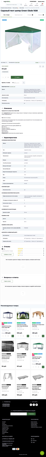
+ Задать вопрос (7, 281)
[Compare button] (43, 66)
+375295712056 (6, 405)
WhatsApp (34, 440)
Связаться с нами (5, 428)
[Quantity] (5, 77)
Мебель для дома (34, 423)
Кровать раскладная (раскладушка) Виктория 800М (22, 388)
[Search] (21, 4)
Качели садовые (34, 421)
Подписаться (31, 413)
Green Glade (21, 7)
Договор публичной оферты (7, 425)
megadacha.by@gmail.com (8, 441)
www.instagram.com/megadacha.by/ (33, 404)
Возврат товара (5, 429)
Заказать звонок (41, 1)
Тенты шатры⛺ (15, 7)
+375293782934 (6, 404)
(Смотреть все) (12, 86)
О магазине (4, 424)
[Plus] (8, 77)
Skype (34, 442)
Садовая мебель (34, 424)
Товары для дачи (34, 425)
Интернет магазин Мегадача (6, 7)
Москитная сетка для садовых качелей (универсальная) (6, 357)
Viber (33, 438)
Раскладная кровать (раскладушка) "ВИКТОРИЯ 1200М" (36, 388)
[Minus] (3, 77)
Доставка (4, 421)
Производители (5, 432)
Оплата (3, 423)
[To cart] (13, 336)
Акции (3, 433)
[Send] (23, 82)
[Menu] (1, 1)
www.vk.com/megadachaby (36, 404)
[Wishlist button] (40, 66)
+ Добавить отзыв (8, 254)
